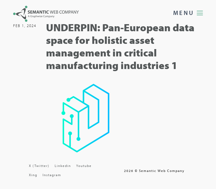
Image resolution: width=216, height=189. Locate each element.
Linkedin (63, 166)
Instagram (52, 175)
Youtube (84, 166)
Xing (33, 175)
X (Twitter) (39, 166)
